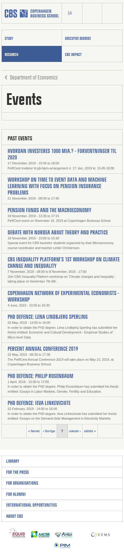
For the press (17, 472)
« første (34, 431)
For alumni (16, 494)
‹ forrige (49, 431)
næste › (75, 431)
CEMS (100, 532)
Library (12, 461)
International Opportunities (31, 505)
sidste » (90, 431)
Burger (112, 13)
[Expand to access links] (71, 461)
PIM (62, 544)
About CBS (14, 516)
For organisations (22, 483)
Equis (17, 532)
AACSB (40, 532)
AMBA (64, 532)
